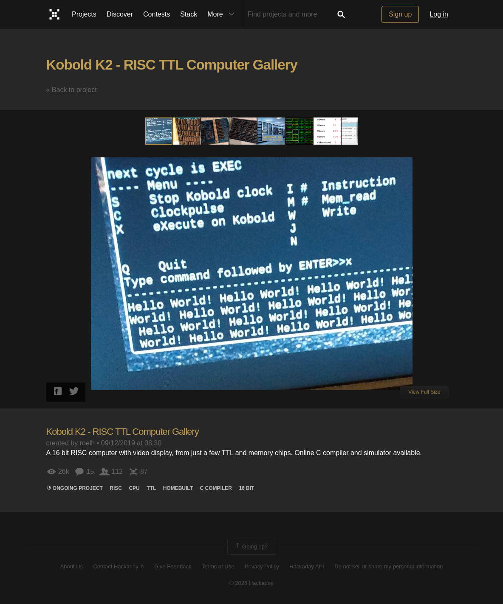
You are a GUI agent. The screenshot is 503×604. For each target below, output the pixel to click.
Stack (188, 14)
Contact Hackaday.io (118, 566)
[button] (187, 131)
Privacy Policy (262, 566)
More (222, 14)
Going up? (251, 546)
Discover (120, 14)
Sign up (400, 14)
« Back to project (71, 89)
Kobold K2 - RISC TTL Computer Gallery (171, 65)
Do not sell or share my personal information (388, 566)
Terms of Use (218, 566)
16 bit (246, 488)
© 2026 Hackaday (251, 583)
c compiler (216, 488)
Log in (439, 14)
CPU (134, 488)
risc (116, 488)
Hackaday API (306, 566)
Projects (84, 14)
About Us (71, 566)
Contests (156, 14)
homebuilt (178, 488)
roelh (87, 443)
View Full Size (424, 392)
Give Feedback (172, 566)
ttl (151, 488)
